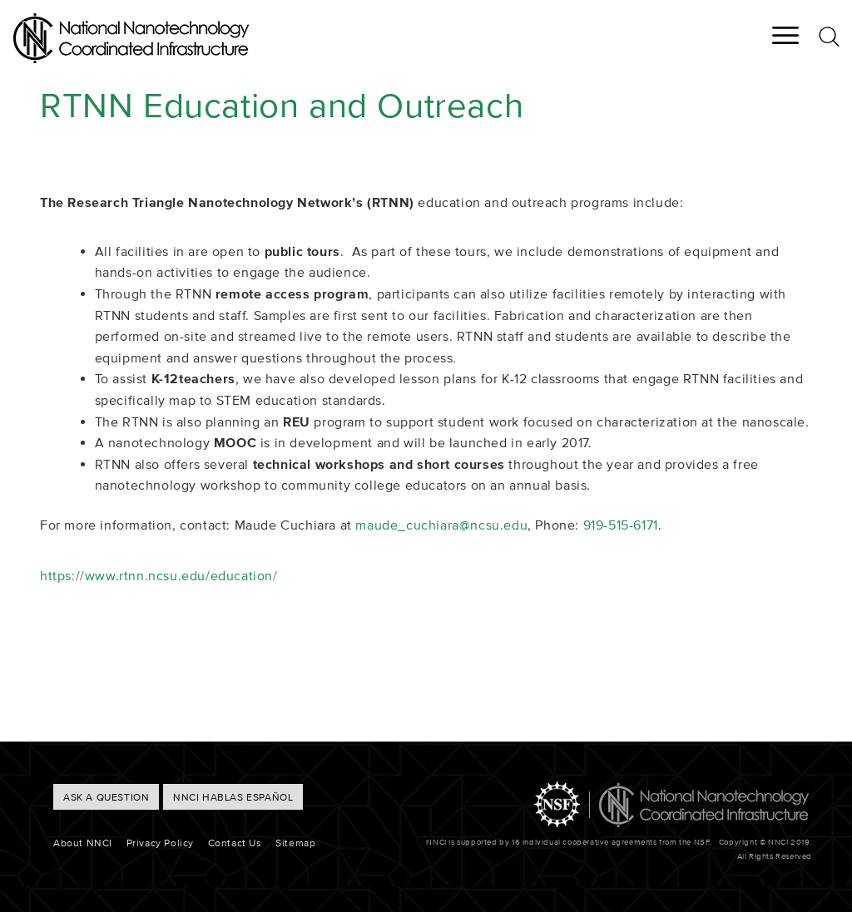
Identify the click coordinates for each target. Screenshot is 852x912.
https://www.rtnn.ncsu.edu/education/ (159, 575)
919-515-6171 (620, 524)
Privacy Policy (160, 842)
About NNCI (82, 842)
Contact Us (235, 842)
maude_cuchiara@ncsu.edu (441, 524)
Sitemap (295, 842)
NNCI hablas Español (233, 796)
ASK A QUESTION (106, 796)
